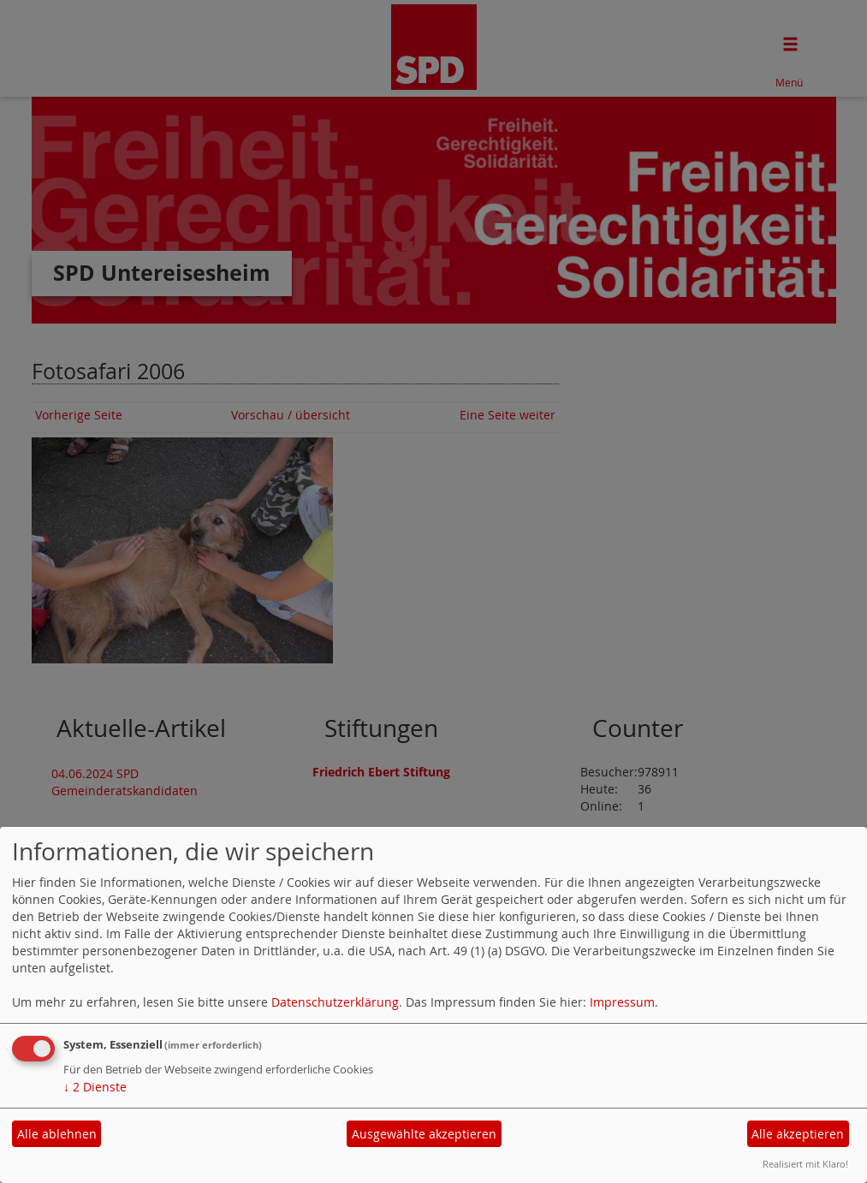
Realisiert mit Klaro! (805, 1163)
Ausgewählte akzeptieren (424, 1134)
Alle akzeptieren (797, 1134)
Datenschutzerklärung (335, 1002)
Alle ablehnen (57, 1134)
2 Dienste (95, 1087)
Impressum (622, 1002)
